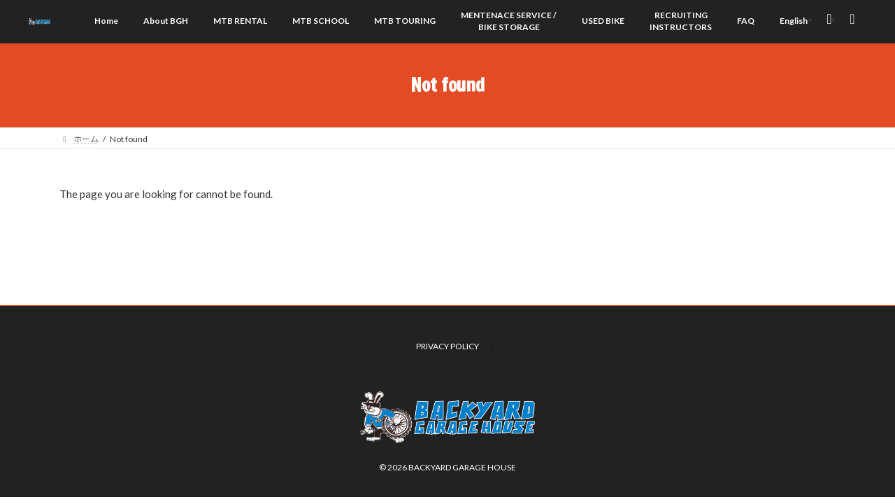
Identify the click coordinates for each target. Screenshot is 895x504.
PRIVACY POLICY (447, 346)
